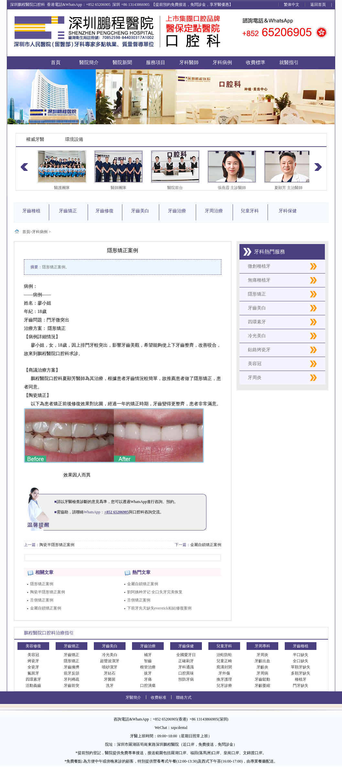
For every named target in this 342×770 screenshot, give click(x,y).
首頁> (27, 231)
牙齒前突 (71, 685)
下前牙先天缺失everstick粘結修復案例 (159, 608)
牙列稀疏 (71, 679)
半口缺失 (300, 655)
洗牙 (110, 685)
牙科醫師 (189, 62)
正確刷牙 (186, 661)
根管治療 (148, 667)
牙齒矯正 (71, 655)
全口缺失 (300, 661)
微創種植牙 (259, 266)
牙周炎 (254, 377)
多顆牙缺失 (300, 673)
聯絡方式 (184, 697)
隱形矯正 (257, 294)
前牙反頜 (71, 673)
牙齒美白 (257, 308)
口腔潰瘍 (148, 685)
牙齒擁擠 (71, 667)
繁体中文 (291, 4)
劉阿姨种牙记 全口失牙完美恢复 (154, 592)
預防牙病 (186, 679)
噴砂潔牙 (109, 667)
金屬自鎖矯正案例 (205, 544)
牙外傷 (224, 673)
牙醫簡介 (133, 697)
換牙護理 (224, 679)
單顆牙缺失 (300, 667)
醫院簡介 (89, 62)
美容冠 (254, 363)
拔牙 (148, 673)
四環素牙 (257, 321)
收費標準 (255, 62)
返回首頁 (318, 4)
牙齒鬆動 (262, 679)
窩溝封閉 (224, 667)
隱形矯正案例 (41, 584)
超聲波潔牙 (109, 661)
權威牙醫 (35, 139)
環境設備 (74, 139)
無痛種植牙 (259, 280)
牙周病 (262, 673)
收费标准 (158, 697)
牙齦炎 (262, 667)
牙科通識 (186, 667)
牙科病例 (222, 62)
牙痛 (148, 679)
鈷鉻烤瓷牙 (259, 349)
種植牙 (300, 679)
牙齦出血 (262, 661)
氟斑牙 (33, 673)
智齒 (148, 661)
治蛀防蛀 (224, 655)
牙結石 (110, 673)
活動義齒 (33, 685)
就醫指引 (289, 62)
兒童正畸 (224, 661)
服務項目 (155, 62)
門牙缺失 (300, 685)
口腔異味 (186, 673)
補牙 (148, 655)
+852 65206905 (116, 512)
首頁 (56, 62)
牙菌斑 (110, 679)
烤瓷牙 (33, 661)
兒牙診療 (224, 685)
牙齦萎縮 (262, 685)
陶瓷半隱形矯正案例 (56, 544)
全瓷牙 (33, 667)
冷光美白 (257, 335)
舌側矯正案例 (41, 600)
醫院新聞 (122, 62)
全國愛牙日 (186, 655)
